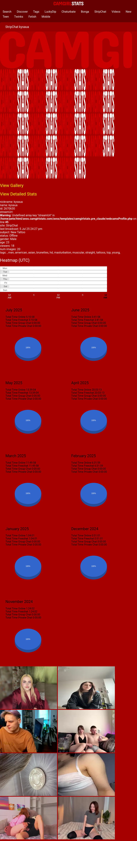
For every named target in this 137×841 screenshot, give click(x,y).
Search (7, 11)
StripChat (100, 11)
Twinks (18, 16)
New (128, 11)
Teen (6, 16)
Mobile (46, 16)
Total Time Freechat (17, 320)
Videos (116, 11)
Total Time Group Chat (18, 323)
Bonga (85, 11)
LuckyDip (50, 11)
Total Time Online (16, 316)
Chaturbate (69, 11)
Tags (36, 11)
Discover (22, 11)
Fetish (32, 16)
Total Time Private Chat (19, 326)
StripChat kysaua (17, 27)
